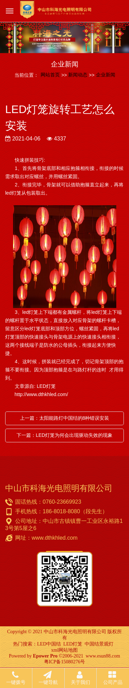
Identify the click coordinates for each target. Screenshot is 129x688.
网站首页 (50, 74)
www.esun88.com (103, 656)
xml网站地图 (64, 650)
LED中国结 (49, 644)
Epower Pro (45, 656)
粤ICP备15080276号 (64, 661)
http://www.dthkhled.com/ (36, 394)
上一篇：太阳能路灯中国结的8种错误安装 (64, 418)
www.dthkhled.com (54, 538)
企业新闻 (105, 74)
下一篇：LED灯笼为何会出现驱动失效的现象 (64, 435)
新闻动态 (77, 74)
